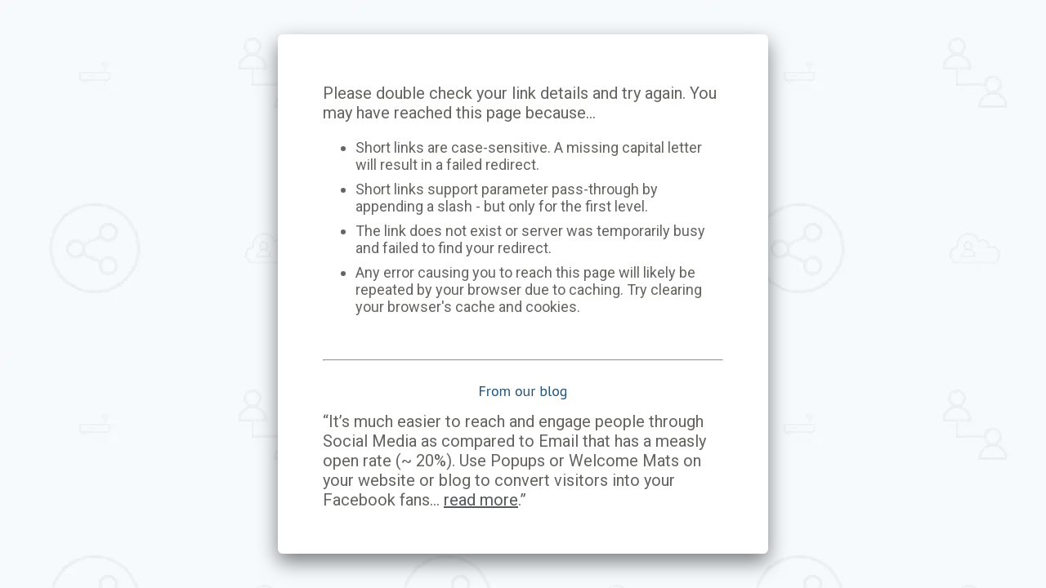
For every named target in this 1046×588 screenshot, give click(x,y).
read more (481, 500)
